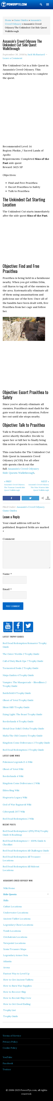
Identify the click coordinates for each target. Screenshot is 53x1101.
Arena (6, 967)
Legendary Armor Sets (15, 955)
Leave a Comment (12, 58)
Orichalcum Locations (15, 937)
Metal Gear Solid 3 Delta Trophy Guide (23, 728)
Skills (5, 900)
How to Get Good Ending (17, 1004)
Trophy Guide (10, 1016)
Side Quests (10, 894)
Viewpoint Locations (14, 943)
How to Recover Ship (14, 991)
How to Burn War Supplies (17, 985)
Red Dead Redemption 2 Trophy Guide (23, 749)
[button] (41, 5)
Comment (9, 539)
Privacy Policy (10, 1041)
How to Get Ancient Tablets (18, 979)
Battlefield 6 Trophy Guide (17, 693)
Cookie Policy (10, 1047)
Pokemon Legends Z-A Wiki (17, 762)
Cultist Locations (12, 906)
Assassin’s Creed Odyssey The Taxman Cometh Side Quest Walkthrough (14, 485)
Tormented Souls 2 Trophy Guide (20, 668)
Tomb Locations (12, 930)
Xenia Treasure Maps (14, 949)
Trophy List (9, 1010)
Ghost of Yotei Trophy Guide (18, 700)
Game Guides (10, 510)
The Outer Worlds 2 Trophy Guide (21, 654)
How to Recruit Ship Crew (17, 998)
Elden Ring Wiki (11, 790)
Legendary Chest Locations (18, 924)
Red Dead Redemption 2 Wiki (18, 818)
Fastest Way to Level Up (16, 973)
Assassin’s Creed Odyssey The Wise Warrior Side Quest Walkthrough (38, 485)
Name (7, 574)
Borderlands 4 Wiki (13, 776)
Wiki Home (9, 888)
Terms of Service (12, 1035)
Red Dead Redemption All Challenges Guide (26, 850)
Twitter (7, 1069)
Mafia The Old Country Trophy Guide (23, 735)
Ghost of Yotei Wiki (13, 769)
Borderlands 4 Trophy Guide (18, 721)
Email (7, 589)
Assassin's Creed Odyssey (30, 506)
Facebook (8, 1063)
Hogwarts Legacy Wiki (15, 797)
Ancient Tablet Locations (17, 918)
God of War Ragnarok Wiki (17, 804)
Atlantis (7, 961)
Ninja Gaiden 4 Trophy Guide (18, 675)
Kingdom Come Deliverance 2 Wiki (21, 783)
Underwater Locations (15, 912)
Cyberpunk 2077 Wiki (14, 811)
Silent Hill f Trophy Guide (16, 707)
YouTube (7, 1057)
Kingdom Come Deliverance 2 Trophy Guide (26, 742)
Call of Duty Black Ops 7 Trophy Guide (23, 661)
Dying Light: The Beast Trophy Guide (22, 714)
